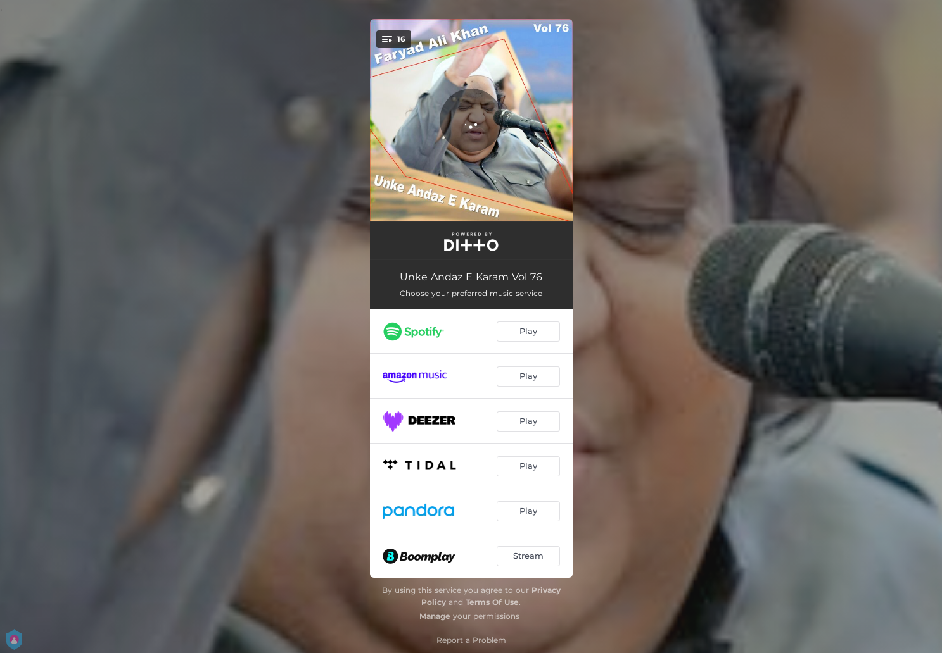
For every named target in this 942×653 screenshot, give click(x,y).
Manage (434, 616)
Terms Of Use (492, 602)
